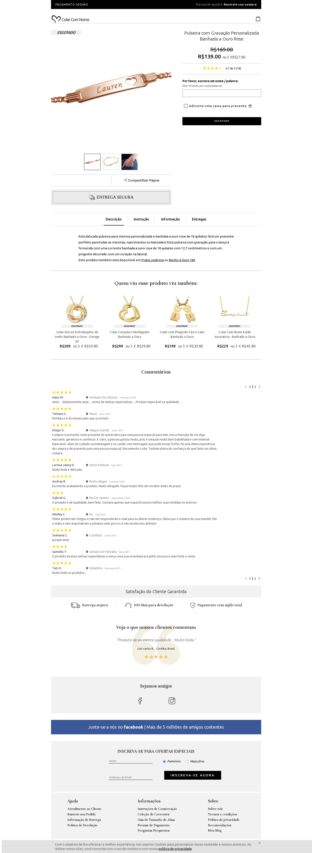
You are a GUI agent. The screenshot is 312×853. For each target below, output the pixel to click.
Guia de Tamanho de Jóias (156, 820)
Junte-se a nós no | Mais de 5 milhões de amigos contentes (156, 727)
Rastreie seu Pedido (81, 814)
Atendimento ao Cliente (84, 809)
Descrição (114, 219)
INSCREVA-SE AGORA (193, 775)
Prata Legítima (152, 260)
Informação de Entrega (84, 820)
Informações (149, 801)
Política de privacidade (224, 820)
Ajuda (72, 801)
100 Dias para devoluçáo (149, 605)
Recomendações (219, 825)
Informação (170, 219)
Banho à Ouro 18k (182, 260)
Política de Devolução (82, 825)
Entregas (199, 219)
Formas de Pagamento (154, 825)
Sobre (213, 801)
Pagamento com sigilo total (216, 605)
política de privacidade (175, 849)
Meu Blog (215, 830)
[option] (110, 4)
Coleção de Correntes (153, 814)
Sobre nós (215, 809)
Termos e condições (222, 814)
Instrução (141, 219)
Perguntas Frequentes (154, 830)
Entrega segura (89, 605)
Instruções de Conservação (157, 809)
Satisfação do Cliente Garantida (156, 591)
